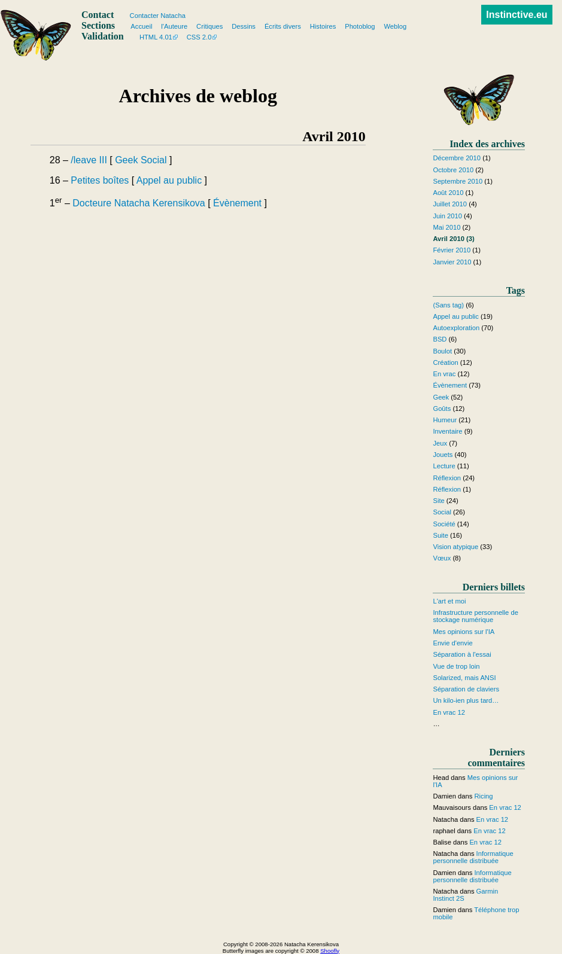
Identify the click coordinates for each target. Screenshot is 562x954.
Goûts (442, 408)
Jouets (442, 454)
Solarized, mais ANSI (464, 677)
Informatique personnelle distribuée (473, 857)
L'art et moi (449, 601)
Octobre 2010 (453, 169)
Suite (440, 535)
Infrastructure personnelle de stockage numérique (475, 616)
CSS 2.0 (199, 37)
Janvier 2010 (452, 262)
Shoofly (329, 950)
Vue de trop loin (456, 666)
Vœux (442, 558)
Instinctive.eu (516, 15)
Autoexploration (456, 327)
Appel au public (169, 180)
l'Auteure (174, 26)
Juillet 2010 (450, 204)
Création (445, 362)
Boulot (442, 351)
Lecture (444, 466)
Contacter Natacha (158, 15)
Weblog (395, 26)
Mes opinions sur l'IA (463, 631)
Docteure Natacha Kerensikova (138, 203)
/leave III (89, 160)
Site (438, 500)
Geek (126, 160)
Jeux (440, 443)
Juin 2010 (447, 216)
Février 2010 (451, 250)
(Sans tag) (448, 305)
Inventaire (447, 431)
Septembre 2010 (457, 181)
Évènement (237, 203)
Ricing (483, 796)
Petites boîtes (100, 180)
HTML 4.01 (155, 37)
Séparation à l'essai (462, 654)
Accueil (141, 26)
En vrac (444, 373)
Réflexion (447, 477)
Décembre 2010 (457, 157)
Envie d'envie (452, 643)
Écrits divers (283, 26)
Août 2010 (448, 192)
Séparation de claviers (466, 689)
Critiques (209, 26)
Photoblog (360, 26)
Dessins (244, 26)
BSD (439, 339)
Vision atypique (455, 546)
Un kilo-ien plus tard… (466, 700)
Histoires (323, 26)
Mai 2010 (446, 227)
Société (444, 524)
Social (154, 160)
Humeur (445, 419)
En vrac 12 (448, 712)
